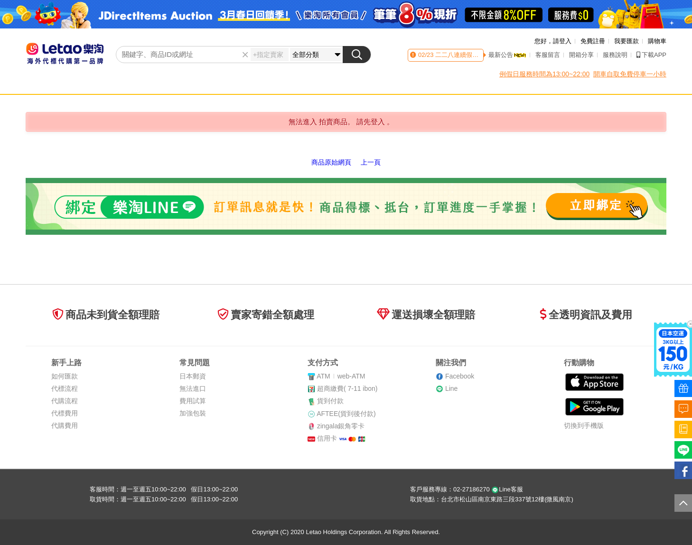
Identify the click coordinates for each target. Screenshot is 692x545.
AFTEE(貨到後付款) (346, 413)
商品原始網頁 (331, 162)
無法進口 (192, 388)
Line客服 (507, 489)
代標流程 (64, 388)
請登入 (562, 41)
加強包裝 (192, 413)
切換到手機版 (584, 425)
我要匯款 (626, 41)
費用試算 (192, 401)
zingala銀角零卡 (341, 426)
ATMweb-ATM (341, 376)
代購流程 (64, 401)
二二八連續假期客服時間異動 (475, 54)
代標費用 (64, 413)
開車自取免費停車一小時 (629, 74)
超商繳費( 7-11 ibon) (347, 388)
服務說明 (615, 54)
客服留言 (547, 54)
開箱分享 (581, 54)
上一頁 (371, 162)
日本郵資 (192, 376)
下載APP (651, 54)
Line (451, 388)
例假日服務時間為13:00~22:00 (544, 74)
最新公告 (507, 54)
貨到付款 (330, 401)
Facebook (459, 376)
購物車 (657, 41)
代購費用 (64, 425)
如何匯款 (64, 376)
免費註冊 (592, 41)
